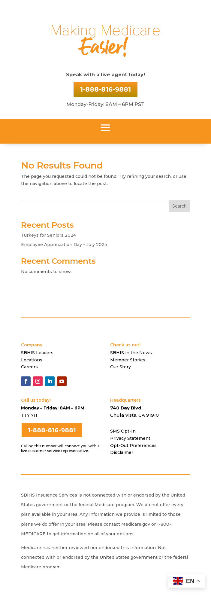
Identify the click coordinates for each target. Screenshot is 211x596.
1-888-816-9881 (105, 89)
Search (179, 206)
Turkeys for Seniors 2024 (48, 235)
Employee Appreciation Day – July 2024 (64, 244)
